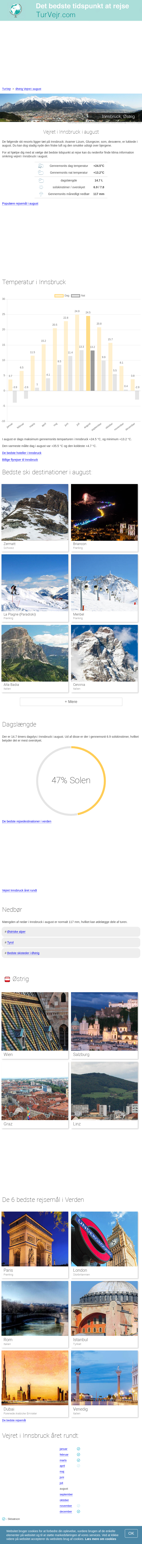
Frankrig (8, 1274)
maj (62, 1471)
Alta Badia (11, 685)
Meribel (78, 614)
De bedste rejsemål (14, 1420)
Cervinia (79, 685)
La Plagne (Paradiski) (20, 614)
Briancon (79, 544)
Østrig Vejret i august (28, 88)
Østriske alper (16, 931)
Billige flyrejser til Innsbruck (20, 459)
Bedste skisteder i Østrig (23, 953)
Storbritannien (81, 1274)
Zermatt (9, 544)
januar (63, 1448)
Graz (8, 1123)
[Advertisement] (71, 54)
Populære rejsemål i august (20, 203)
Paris (8, 1270)
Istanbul (80, 1339)
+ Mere (71, 701)
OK (131, 1533)
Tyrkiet (77, 1344)
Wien (8, 1054)
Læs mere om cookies (100, 1539)
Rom (8, 1339)
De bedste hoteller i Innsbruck (21, 453)
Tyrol (10, 942)
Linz (77, 1123)
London (80, 1270)
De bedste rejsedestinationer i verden (26, 821)
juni (62, 1477)
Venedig (80, 1409)
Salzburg (81, 1054)
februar (64, 1454)
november (66, 1505)
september (66, 1494)
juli (61, 1483)
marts (63, 1460)
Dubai (9, 1409)
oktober (64, 1500)
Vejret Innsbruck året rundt (19, 890)
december (66, 1511)
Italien (7, 1344)
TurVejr (6, 88)
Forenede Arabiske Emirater (20, 1413)
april (62, 1465)
